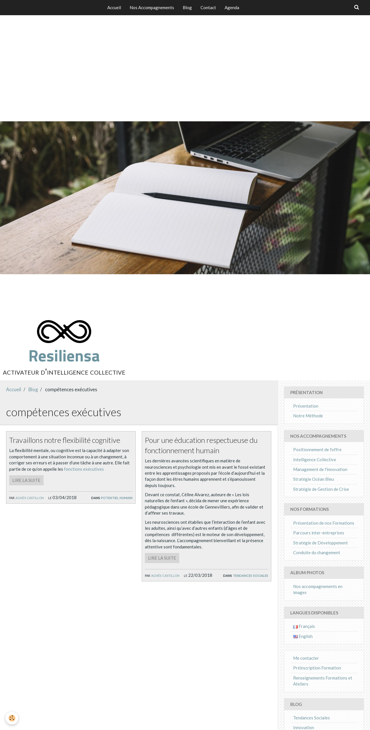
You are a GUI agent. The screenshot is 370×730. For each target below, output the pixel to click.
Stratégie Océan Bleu (313, 479)
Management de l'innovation (320, 469)
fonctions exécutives (84, 469)
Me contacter (306, 658)
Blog (187, 7)
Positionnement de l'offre (317, 449)
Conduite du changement (316, 552)
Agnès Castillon (29, 497)
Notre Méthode (308, 415)
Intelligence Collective (314, 459)
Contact (208, 7)
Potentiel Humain (117, 497)
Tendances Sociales (250, 575)
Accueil (114, 7)
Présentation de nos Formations (323, 522)
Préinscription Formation (317, 667)
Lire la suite (26, 480)
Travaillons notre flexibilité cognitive (66, 440)
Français (304, 626)
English (303, 636)
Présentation (305, 405)
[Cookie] (12, 718)
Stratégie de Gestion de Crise (321, 489)
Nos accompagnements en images (317, 589)
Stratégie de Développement (320, 542)
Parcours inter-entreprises (318, 532)
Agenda (232, 7)
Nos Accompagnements (152, 7)
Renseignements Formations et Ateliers (322, 680)
